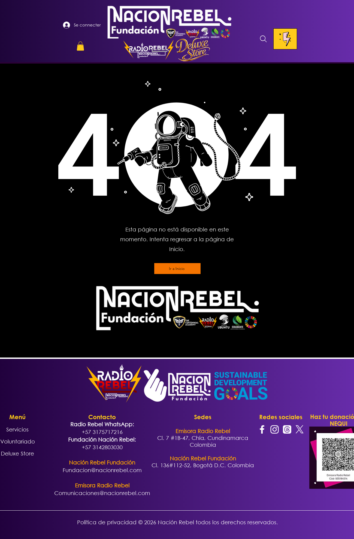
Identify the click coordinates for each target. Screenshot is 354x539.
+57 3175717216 (102, 432)
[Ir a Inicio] (177, 268)
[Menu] (285, 38)
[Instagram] (274, 429)
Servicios (17, 429)
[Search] (263, 39)
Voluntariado (17, 441)
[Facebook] (262, 429)
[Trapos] (287, 429)
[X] (299, 429)
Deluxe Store (17, 453)
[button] (80, 45)
